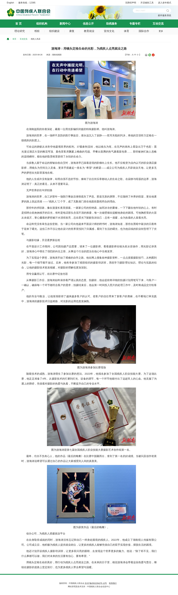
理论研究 (19, 31)
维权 (37, 31)
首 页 (18, 23)
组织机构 (41, 23)
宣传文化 (109, 31)
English (10, 3)
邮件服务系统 (164, 15)
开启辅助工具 (147, 3)
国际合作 (144, 31)
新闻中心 (65, 23)
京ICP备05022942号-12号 (96, 583)
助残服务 (111, 23)
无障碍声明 (130, 3)
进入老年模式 (164, 3)
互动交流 (158, 23)
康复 (71, 31)
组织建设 (54, 31)
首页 (14, 39)
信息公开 (88, 23)
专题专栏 (134, 23)
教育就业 (89, 31)
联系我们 (113, 583)
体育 (126, 31)
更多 (161, 31)
